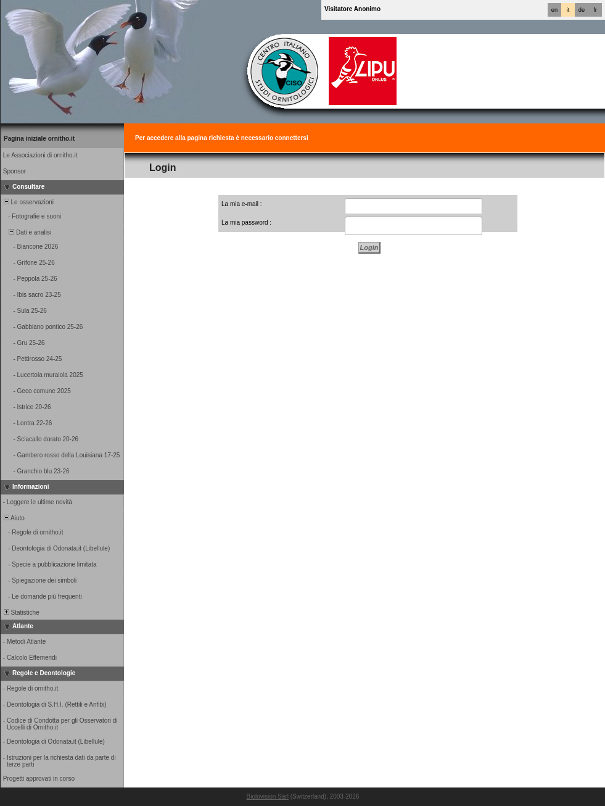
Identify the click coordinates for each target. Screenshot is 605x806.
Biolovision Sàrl (268, 796)
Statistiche (20, 612)
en (554, 10)
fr (595, 10)
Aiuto (13, 518)
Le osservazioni (28, 202)
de (581, 10)
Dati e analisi (26, 232)
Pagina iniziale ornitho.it (39, 138)
